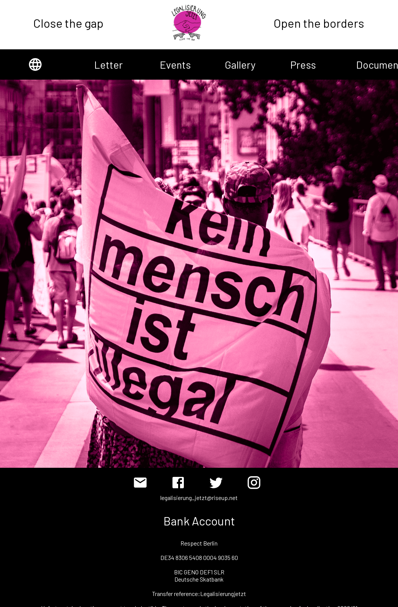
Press (299, 64)
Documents (365, 64)
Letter (103, 64)
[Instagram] (255, 484)
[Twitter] (217, 484)
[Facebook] (180, 484)
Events (169, 64)
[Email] (142, 484)
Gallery (234, 64)
